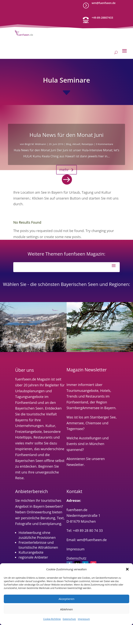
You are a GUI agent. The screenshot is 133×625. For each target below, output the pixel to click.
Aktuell (76, 144)
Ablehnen (66, 609)
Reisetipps (87, 144)
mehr (64, 169)
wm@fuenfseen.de (104, 3)
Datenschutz (69, 619)
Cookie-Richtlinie (52, 619)
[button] (127, 569)
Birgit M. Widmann (35, 144)
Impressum (84, 619)
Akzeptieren (66, 599)
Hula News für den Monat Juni (66, 134)
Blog (68, 144)
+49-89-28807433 (102, 17)
